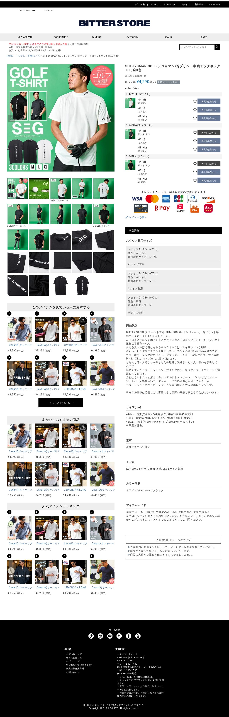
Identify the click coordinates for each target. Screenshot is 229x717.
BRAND (168, 37)
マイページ (214, 4)
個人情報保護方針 (75, 668)
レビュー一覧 (73, 661)
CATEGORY (132, 37)
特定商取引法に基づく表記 (79, 665)
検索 (217, 47)
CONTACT (50, 10)
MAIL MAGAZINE (26, 10)
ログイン (185, 4)
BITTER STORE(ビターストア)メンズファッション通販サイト (114, 705)
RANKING (97, 37)
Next (110, 118)
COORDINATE (61, 37)
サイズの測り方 (74, 658)
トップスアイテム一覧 (59, 403)
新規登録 (199, 4)
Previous (11, 118)
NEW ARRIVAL (25, 37)
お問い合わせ (73, 672)
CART (204, 37)
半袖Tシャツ (34, 56)
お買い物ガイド (74, 654)
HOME (10, 56)
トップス (20, 56)
